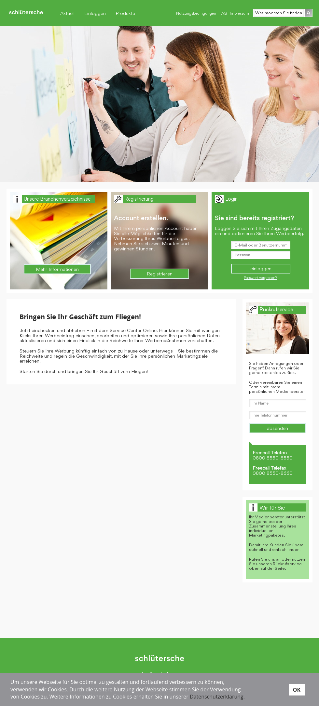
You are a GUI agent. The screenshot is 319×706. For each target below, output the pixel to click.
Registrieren (160, 273)
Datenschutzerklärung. (217, 696)
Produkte (125, 13)
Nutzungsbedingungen (196, 13)
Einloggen (95, 13)
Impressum (239, 13)
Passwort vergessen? (260, 277)
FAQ (223, 13)
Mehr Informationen (57, 269)
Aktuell (67, 13)
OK (296, 689)
